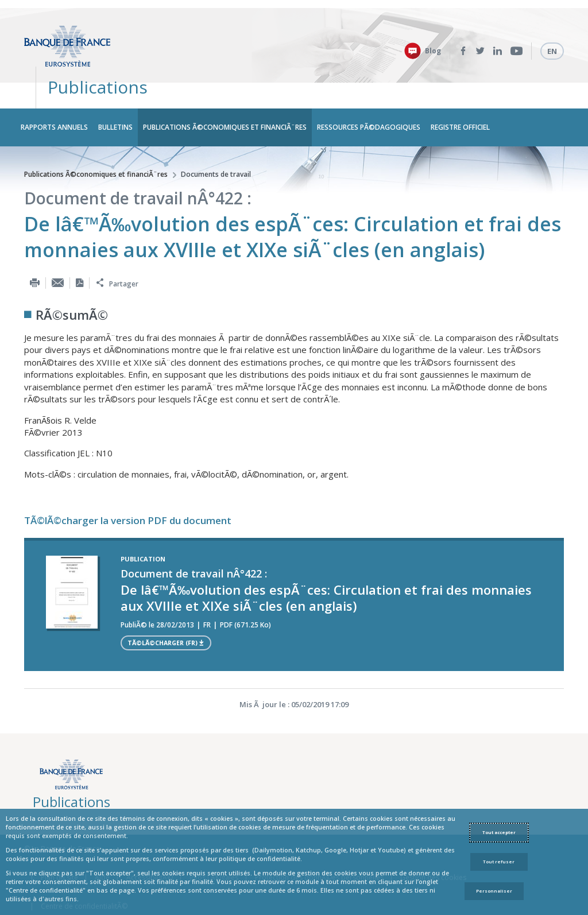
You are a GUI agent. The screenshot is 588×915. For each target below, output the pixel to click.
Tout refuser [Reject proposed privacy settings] (498, 861)
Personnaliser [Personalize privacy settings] (494, 891)
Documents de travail (216, 140)
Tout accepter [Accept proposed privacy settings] (499, 832)
